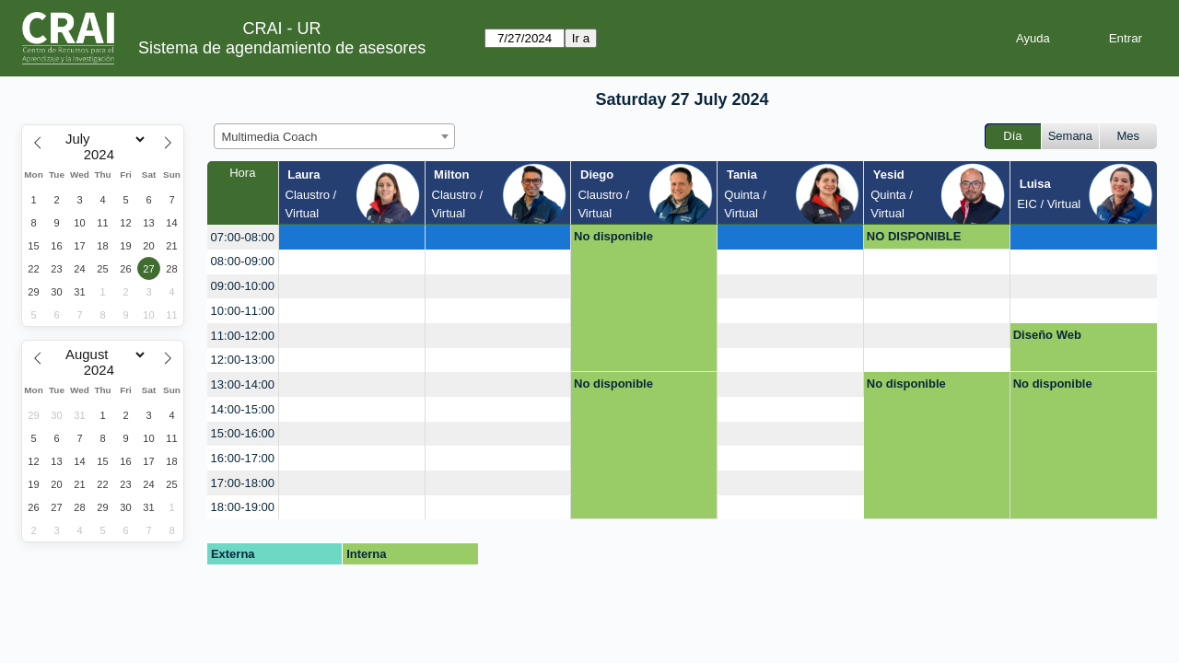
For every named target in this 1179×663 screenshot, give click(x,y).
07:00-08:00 (242, 237)
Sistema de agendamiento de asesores (282, 48)
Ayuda (1033, 38)
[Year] (103, 154)
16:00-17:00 (242, 458)
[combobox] (334, 136)
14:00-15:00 (242, 409)
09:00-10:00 (242, 286)
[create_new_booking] (352, 237)
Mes (1128, 136)
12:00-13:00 (242, 359)
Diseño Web (1047, 335)
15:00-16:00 (242, 433)
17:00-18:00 (242, 483)
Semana (1070, 136)
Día (1012, 136)
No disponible (613, 236)
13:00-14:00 (242, 384)
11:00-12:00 (242, 336)
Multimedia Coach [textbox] (270, 137)
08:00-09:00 (242, 261)
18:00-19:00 (242, 507)
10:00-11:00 (242, 311)
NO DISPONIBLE (914, 236)
